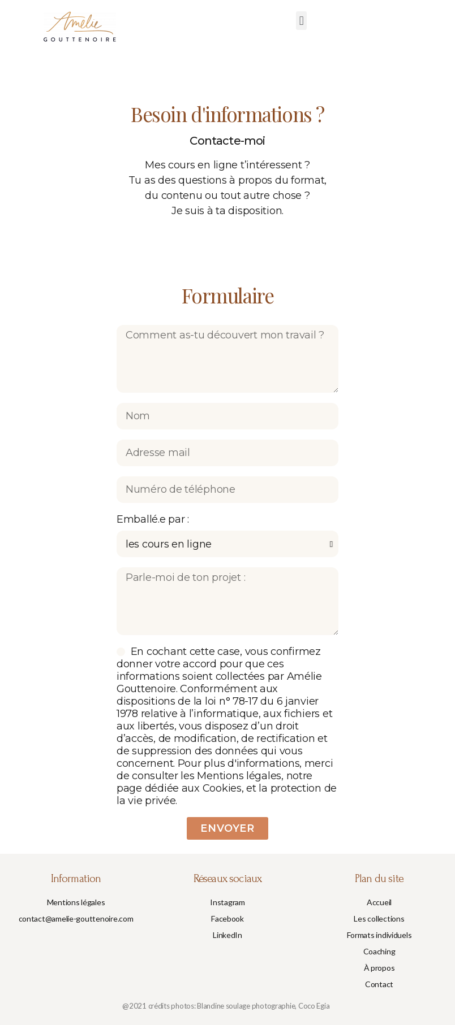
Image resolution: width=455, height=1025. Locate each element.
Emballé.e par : (153, 519)
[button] (301, 20)
